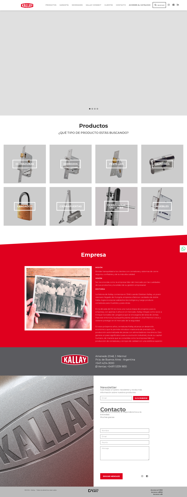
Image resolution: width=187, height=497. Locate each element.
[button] (89, 108)
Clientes (108, 5)
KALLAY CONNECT (93, 5)
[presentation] (118, 466)
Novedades (77, 5)
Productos (51, 5)
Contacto (121, 5)
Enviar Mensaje (111, 476)
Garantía (64, 5)
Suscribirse (141, 398)
